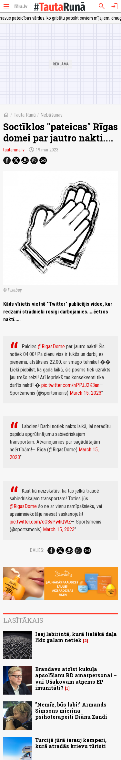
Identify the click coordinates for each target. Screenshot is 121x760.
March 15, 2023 (85, 393)
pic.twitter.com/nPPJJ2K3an (70, 385)
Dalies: (37, 550)
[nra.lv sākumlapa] (21, 6)
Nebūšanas (51, 115)
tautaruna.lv (14, 149)
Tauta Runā (25, 115)
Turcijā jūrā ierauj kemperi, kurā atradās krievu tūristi (70, 742)
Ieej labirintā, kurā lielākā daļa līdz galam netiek (76, 636)
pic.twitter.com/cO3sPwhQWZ (40, 522)
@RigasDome (51, 346)
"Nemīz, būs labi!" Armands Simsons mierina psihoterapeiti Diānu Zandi (71, 710)
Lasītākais (23, 620)
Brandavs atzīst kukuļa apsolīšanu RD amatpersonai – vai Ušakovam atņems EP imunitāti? (76, 678)
